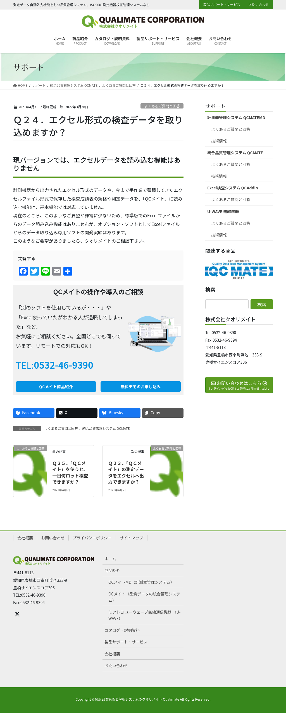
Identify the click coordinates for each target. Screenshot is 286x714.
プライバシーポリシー (92, 539)
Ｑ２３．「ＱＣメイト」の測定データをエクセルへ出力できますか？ (126, 473)
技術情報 (219, 141)
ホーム (110, 560)
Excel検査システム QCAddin (232, 187)
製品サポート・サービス (221, 4)
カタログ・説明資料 (122, 631)
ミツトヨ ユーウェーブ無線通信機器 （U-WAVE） (144, 616)
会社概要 (25, 539)
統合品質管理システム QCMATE (106, 429)
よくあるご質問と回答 (162, 105)
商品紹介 (112, 571)
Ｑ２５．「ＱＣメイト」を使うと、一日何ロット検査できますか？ (70, 473)
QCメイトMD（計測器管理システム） (141, 583)
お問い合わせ (259, 4)
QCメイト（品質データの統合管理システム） (144, 598)
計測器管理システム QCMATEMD (236, 117)
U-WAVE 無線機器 (223, 211)
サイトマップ (131, 539)
